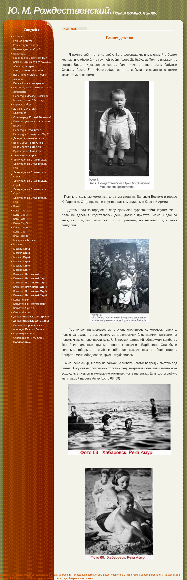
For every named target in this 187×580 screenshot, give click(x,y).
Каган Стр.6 (20, 227)
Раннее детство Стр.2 (26, 45)
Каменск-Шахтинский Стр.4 (30, 286)
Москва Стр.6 (21, 265)
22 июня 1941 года (24, 108)
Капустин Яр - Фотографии (29, 303)
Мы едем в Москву (24, 240)
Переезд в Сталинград (27, 129)
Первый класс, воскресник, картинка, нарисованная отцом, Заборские (32, 87)
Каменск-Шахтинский (26, 274)
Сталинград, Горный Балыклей (32, 117)
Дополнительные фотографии (31, 316)
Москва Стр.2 (21, 248)
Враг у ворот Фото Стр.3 (28, 151)
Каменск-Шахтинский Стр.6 (30, 295)
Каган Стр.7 (20, 231)
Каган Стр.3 (20, 214)
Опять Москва (22, 312)
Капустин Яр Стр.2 (24, 308)
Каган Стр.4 (20, 218)
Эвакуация (19, 112)
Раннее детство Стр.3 (26, 49)
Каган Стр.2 (20, 210)
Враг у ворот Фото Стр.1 (28, 142)
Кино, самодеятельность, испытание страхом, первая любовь (30, 75)
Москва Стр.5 (21, 261)
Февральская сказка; (81, 578)
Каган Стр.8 (20, 236)
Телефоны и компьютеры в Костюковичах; (97, 574)
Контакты (70, 28)
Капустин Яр (21, 299)
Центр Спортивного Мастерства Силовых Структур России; (35, 574)
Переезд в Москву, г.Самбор (31, 95)
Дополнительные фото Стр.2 (31, 320)
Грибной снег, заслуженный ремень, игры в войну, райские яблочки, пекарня (32, 62)
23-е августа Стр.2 (24, 155)
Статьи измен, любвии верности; (143, 574)
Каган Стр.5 (20, 223)
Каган (16, 206)
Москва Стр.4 (21, 257)
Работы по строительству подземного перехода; (39, 578)
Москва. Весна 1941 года (28, 100)
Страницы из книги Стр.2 (28, 337)
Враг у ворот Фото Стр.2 (28, 146)
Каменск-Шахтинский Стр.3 (30, 282)
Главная (18, 36)
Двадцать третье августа (28, 138)
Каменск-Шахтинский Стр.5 (30, 291)
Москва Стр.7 (21, 269)
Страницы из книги (24, 333)
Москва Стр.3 (21, 252)
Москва (17, 244)
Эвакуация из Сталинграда (30, 159)
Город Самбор (22, 104)
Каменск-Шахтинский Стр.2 (30, 278)
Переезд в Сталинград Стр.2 (31, 134)
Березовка (19, 53)
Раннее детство (23, 40)
